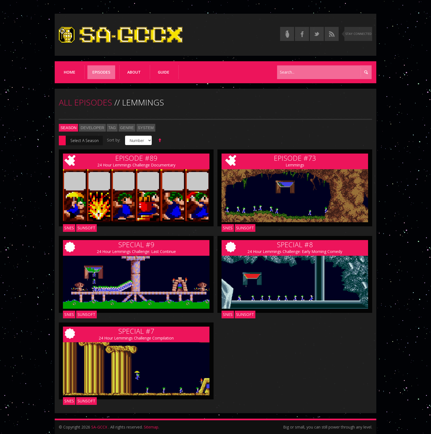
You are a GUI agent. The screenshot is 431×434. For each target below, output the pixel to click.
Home (69, 72)
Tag (112, 128)
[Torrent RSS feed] (332, 34)
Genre (127, 128)
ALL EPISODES (85, 102)
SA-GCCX (99, 427)
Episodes (101, 72)
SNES (69, 227)
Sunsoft (86, 227)
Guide (163, 72)
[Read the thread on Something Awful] (287, 34)
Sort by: (113, 140)
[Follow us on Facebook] (302, 34)
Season (68, 128)
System (146, 128)
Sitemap (151, 427)
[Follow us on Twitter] (317, 34)
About (134, 72)
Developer (92, 128)
